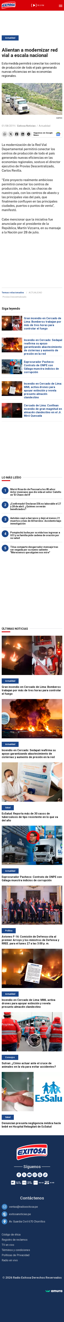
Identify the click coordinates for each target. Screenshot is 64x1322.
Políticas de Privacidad (15, 1255)
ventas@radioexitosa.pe (23, 1206)
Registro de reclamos (14, 1239)
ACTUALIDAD (35, 292)
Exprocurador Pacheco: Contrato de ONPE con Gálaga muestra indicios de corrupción (41, 367)
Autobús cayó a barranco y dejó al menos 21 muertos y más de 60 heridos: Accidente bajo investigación (35, 521)
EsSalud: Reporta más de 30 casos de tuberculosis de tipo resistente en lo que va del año (30, 817)
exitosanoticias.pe (20, 1214)
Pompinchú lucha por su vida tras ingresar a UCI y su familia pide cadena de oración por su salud (35, 535)
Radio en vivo (10, 1260)
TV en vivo (8, 1244)
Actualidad (10, 38)
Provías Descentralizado (14, 297)
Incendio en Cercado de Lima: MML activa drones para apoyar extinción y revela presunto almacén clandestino (43, 390)
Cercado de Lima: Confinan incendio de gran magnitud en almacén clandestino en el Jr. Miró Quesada (43, 410)
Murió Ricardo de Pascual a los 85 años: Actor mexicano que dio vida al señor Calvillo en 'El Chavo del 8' (35, 492)
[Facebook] (19, 1175)
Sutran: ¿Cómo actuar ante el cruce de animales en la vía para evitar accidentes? (29, 1065)
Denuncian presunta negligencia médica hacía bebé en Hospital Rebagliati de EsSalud (31, 1125)
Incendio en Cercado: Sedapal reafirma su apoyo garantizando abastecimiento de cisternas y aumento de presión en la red (43, 346)
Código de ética (11, 1234)
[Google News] (40, 1175)
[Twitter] (24, 1175)
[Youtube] (29, 1175)
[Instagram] (34, 1175)
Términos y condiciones (16, 1250)
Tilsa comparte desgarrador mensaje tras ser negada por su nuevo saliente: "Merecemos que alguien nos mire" (34, 550)
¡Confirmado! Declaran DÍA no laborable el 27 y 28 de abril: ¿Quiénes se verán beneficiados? (35, 506)
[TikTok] (45, 1175)
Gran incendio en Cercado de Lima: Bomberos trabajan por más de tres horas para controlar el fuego (42, 323)
